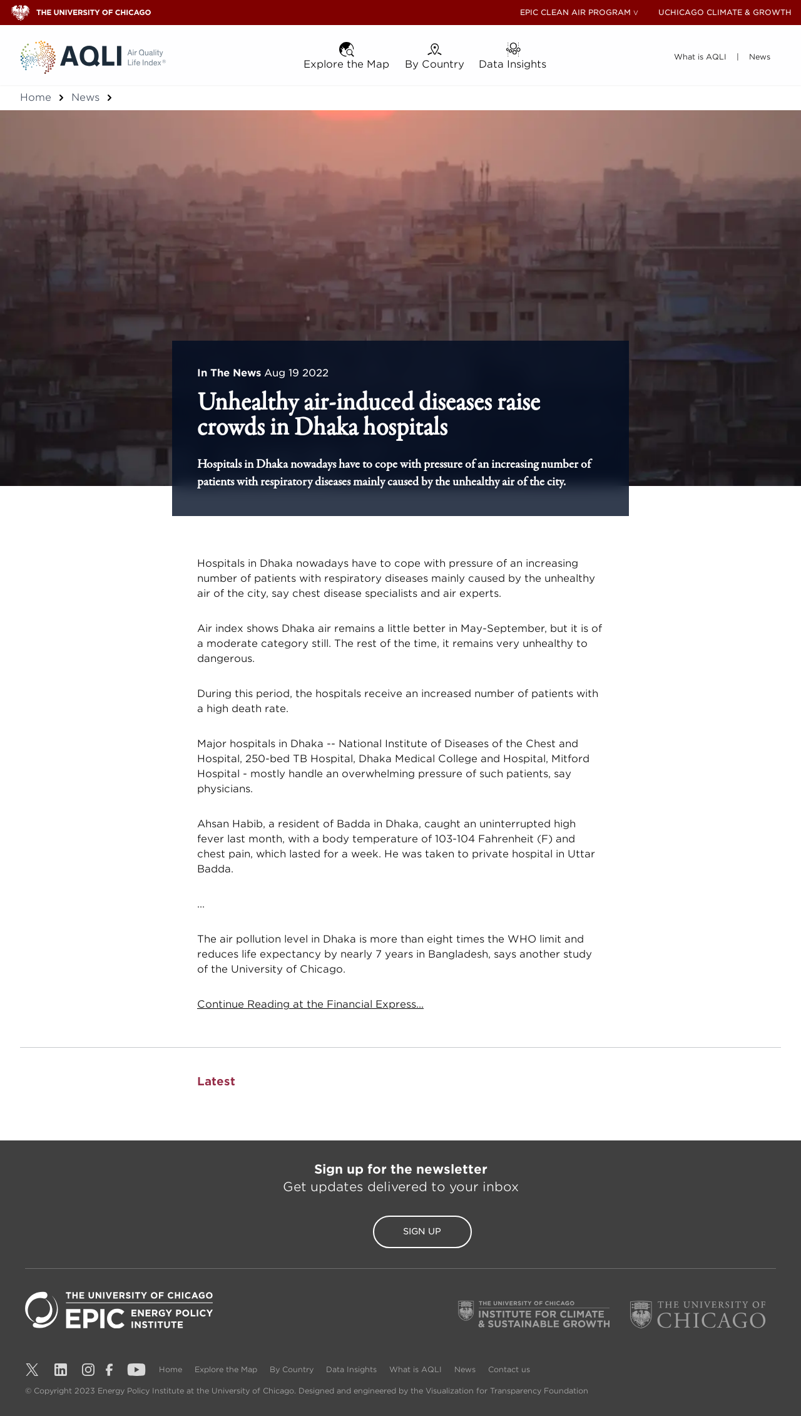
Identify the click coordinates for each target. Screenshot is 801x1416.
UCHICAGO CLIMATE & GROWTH (725, 12)
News (85, 97)
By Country (293, 1369)
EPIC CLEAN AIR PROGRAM (575, 12)
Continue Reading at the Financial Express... (310, 1004)
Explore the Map (227, 1369)
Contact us (509, 1369)
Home (35, 97)
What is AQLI (416, 1369)
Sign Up (400, 1232)
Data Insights (352, 1369)
